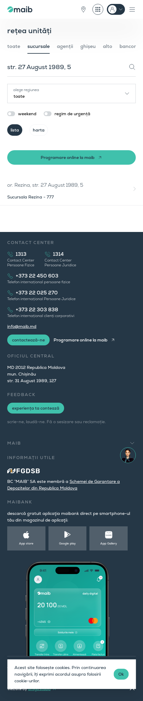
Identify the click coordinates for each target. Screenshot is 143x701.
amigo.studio (39, 689)
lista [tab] (15, 130)
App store (26, 543)
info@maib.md (21, 326)
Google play (67, 543)
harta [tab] (39, 130)
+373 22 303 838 (37, 309)
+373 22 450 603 (37, 276)
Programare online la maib (68, 157)
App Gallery (108, 543)
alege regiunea (26, 89)
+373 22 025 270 (37, 293)
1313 (21, 254)
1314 (58, 254)
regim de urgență (72, 113)
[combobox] (71, 93)
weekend (27, 113)
